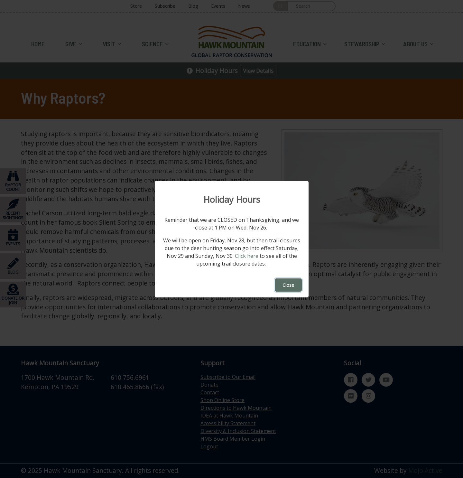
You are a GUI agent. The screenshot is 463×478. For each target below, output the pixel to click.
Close (288, 285)
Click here (246, 255)
